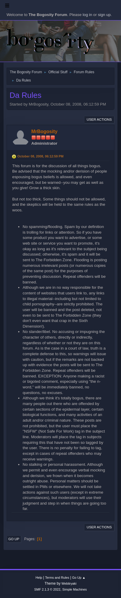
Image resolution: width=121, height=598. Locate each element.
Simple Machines (74, 589)
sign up (104, 14)
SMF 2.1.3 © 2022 (47, 589)
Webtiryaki (68, 583)
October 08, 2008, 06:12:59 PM (40, 156)
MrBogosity (44, 131)
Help (38, 577)
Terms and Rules (57, 577)
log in (87, 14)
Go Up (13, 539)
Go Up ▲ (79, 577)
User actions (99, 119)
